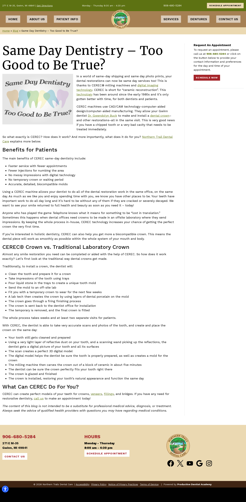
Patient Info (67, 26)
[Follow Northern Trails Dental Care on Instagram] (209, 478)
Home (13, 26)
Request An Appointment (212, 59)
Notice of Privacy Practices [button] (123, 498)
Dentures (198, 26)
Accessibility (82, 498)
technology (84, 109)
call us (39, 413)
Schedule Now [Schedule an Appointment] (207, 92)
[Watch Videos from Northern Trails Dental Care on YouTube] (190, 478)
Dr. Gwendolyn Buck (102, 130)
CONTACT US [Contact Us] (15, 471)
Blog (15, 45)
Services (170, 26)
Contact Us (228, 26)
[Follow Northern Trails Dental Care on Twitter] (180, 478)
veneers (96, 408)
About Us (37, 26)
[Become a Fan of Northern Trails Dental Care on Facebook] (170, 478)
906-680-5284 (172, 5)
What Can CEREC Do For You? (40, 401)
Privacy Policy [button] (98, 498)
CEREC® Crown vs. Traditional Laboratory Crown (65, 261)
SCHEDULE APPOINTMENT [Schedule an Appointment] (225, 5)
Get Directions (45, 5)
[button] (5, 490)
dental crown (159, 130)
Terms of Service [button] (149, 498)
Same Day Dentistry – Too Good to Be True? (82, 72)
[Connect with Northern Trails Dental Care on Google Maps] (199, 478)
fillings (109, 408)
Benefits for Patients (29, 164)
